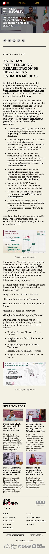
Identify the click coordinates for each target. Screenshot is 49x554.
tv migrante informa (36, 521)
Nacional (32, 3)
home (5, 514)
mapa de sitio (36, 535)
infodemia (8, 528)
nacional (7, 524)
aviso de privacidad (15, 535)
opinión (30, 524)
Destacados (14, 3)
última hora (9, 517)
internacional (33, 517)
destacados (8, 521)
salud (29, 514)
